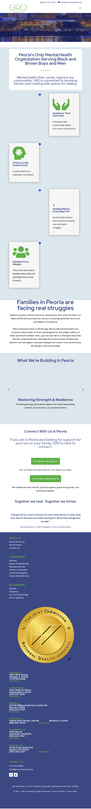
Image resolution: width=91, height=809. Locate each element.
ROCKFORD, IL (16, 719)
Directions (14, 681)
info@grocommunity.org (21, 769)
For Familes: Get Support (45, 461)
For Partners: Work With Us (45, 479)
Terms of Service (58, 792)
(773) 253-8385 (16, 766)
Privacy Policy (72, 792)
